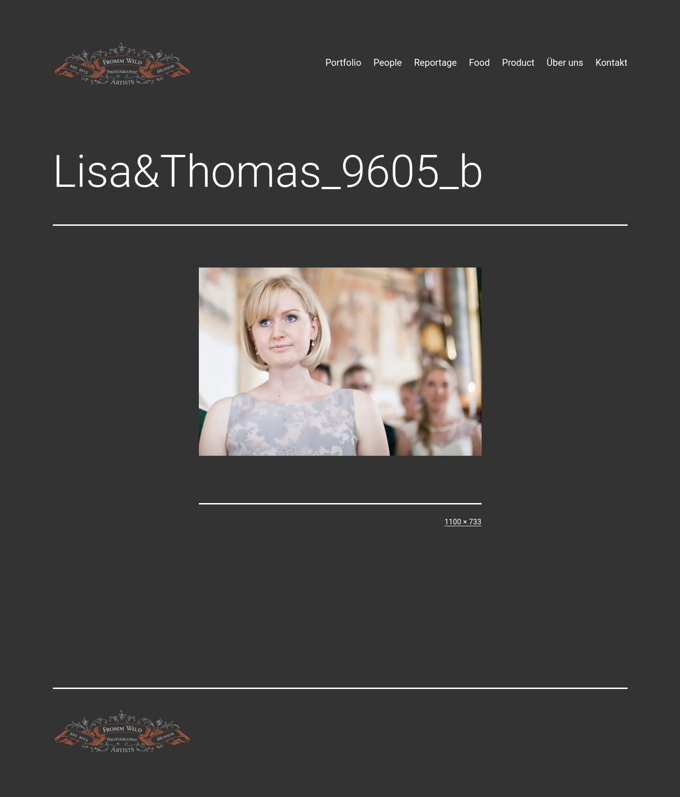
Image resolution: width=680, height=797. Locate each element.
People (388, 62)
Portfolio (343, 62)
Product (518, 62)
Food (479, 62)
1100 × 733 (463, 521)
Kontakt (612, 62)
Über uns (565, 62)
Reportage (435, 62)
